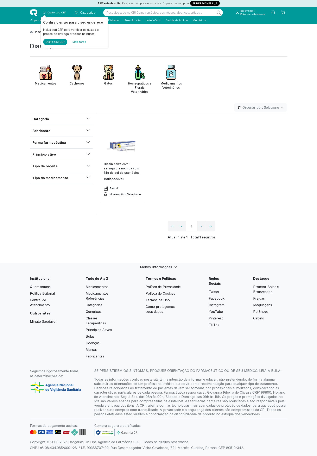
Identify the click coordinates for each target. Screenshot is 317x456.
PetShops (260, 312)
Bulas (90, 336)
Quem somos (40, 287)
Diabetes (113, 20)
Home (38, 32)
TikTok (214, 325)
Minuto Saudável (43, 321)
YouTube (216, 312)
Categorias (94, 305)
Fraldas (259, 298)
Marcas (91, 350)
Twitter (214, 292)
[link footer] (104, 432)
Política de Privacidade (163, 287)
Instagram (216, 305)
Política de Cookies (160, 293)
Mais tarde (79, 41)
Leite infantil (153, 20)
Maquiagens (262, 305)
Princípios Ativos (99, 330)
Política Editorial (42, 293)
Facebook (216, 298)
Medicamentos (97, 287)
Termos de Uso (158, 300)
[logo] (33, 12)
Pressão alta (132, 20)
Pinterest (216, 318)
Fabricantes (95, 356)
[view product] (122, 146)
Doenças (93, 343)
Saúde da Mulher (177, 20)
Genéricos (199, 20)
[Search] (219, 12)
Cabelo (258, 318)
